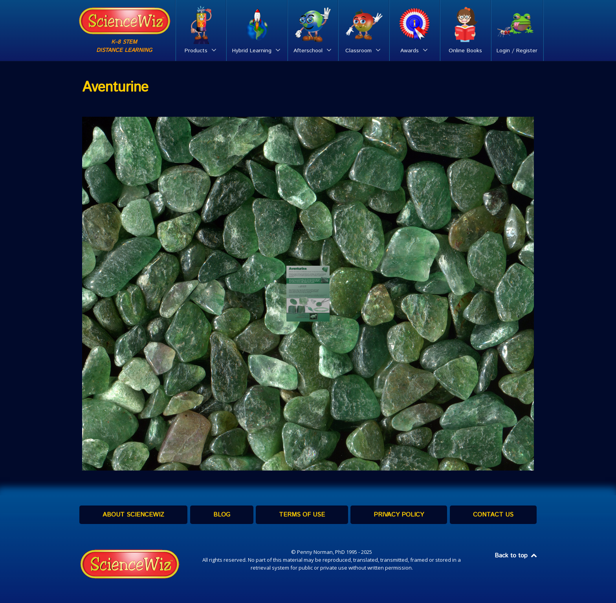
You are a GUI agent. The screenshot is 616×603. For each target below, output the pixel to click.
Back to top (516, 555)
